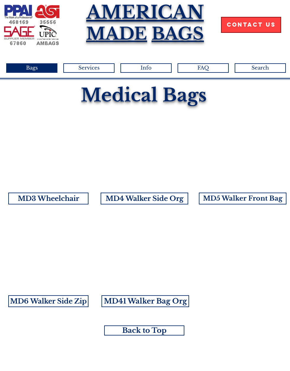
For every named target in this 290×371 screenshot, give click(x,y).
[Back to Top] (144, 330)
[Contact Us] (251, 25)
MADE (116, 33)
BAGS (178, 33)
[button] (48, 198)
